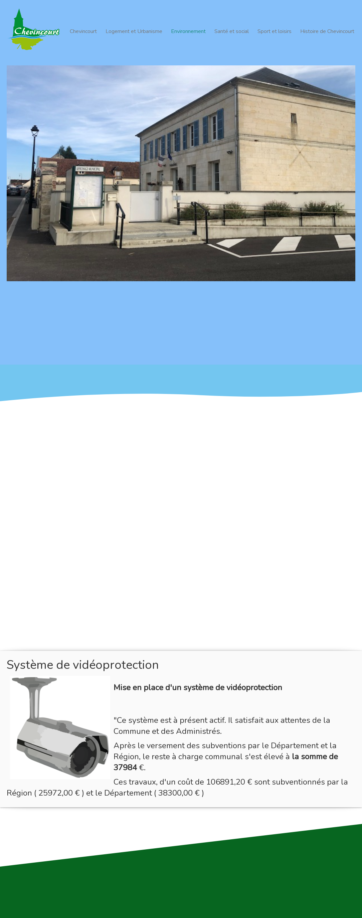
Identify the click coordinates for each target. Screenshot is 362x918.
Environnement (188, 31)
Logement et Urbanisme (134, 31)
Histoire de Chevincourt (327, 31)
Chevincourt (83, 31)
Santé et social (231, 31)
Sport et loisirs (274, 31)
